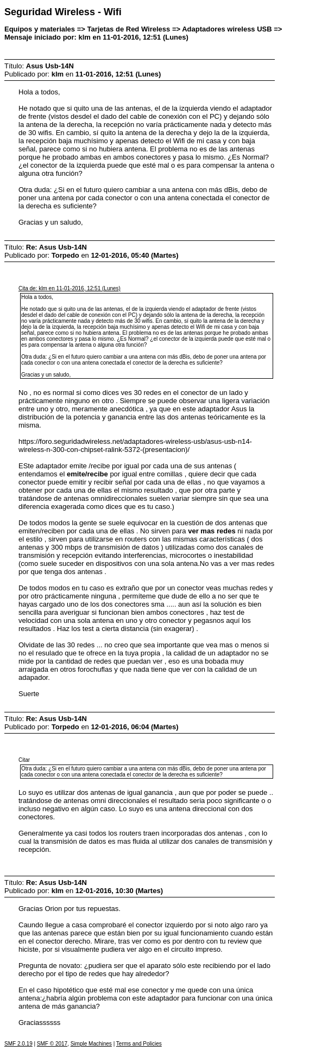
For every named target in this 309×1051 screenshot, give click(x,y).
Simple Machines (91, 1044)
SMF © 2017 (52, 1044)
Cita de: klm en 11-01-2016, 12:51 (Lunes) (69, 288)
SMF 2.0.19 (18, 1044)
